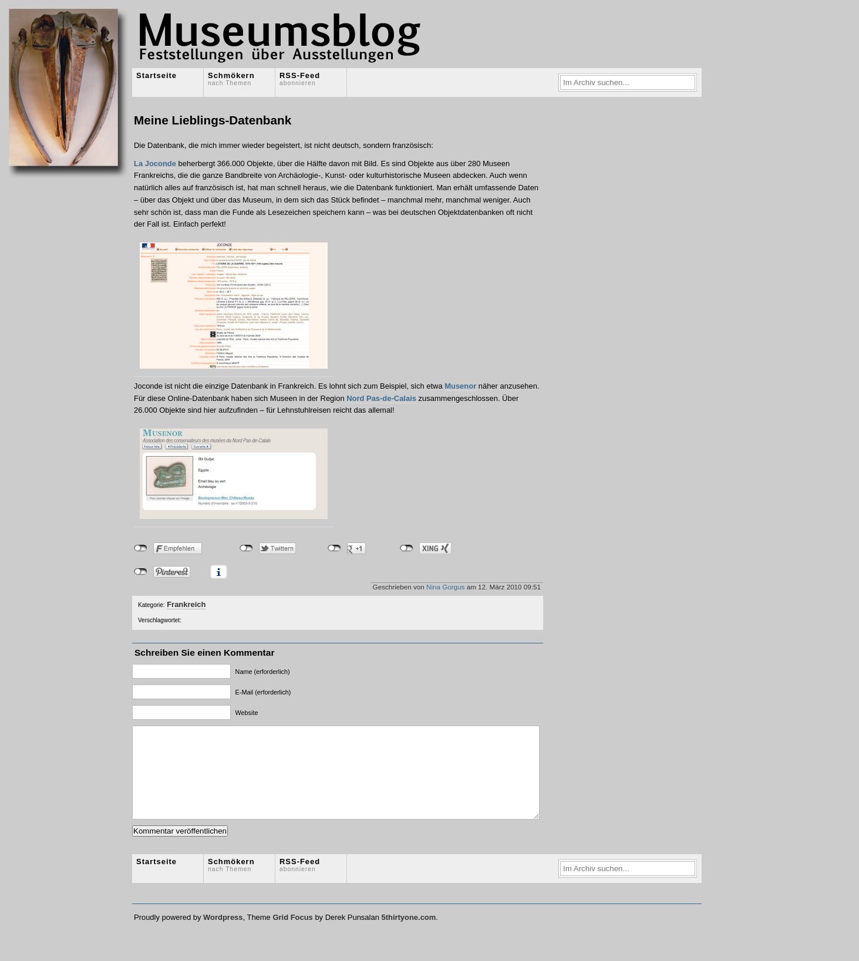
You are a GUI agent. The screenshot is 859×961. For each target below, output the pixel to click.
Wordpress (222, 934)
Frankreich (186, 604)
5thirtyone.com (408, 934)
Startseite (156, 75)
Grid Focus (292, 934)
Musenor (460, 386)
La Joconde (155, 163)
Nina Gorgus (445, 587)
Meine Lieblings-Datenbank (212, 120)
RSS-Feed (299, 78)
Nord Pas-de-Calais (381, 398)
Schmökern (231, 78)
